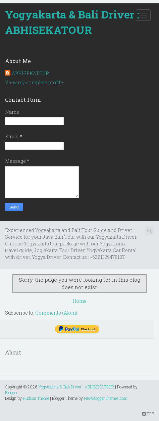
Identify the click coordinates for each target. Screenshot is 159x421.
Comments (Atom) (56, 313)
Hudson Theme (36, 398)
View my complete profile (34, 82)
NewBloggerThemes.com (105, 398)
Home (79, 301)
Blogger (11, 392)
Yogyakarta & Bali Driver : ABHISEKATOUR (72, 22)
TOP (148, 413)
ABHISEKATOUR (30, 73)
